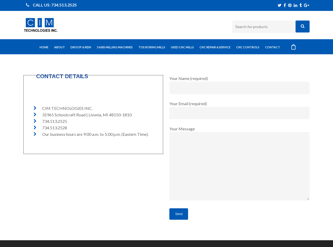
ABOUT (59, 47)
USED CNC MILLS (182, 47)
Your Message (239, 164)
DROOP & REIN (81, 47)
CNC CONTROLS (247, 47)
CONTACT (272, 47)
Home (44, 47)
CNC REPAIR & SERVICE (215, 47)
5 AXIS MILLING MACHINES (115, 47)
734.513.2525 (64, 4)
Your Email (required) (239, 110)
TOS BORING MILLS (151, 47)
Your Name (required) (239, 85)
